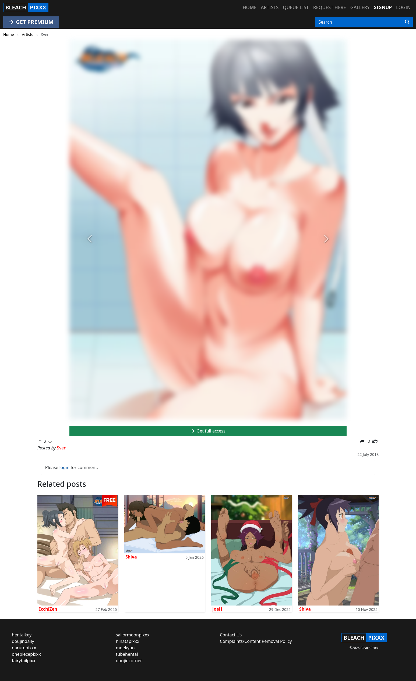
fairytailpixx (23, 661)
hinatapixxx (127, 641)
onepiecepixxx (26, 654)
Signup (383, 7)
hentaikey (21, 635)
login (64, 467)
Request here (329, 7)
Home (249, 7)
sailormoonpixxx (133, 635)
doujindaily (23, 641)
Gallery (360, 7)
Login (403, 7)
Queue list (296, 7)
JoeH (217, 609)
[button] (90, 239)
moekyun (125, 648)
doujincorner (129, 661)
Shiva (131, 557)
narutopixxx (24, 648)
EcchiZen (47, 609)
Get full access (208, 431)
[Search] (407, 22)
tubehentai (127, 654)
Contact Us (231, 635)
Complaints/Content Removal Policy (256, 641)
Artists (269, 7)
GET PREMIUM (31, 22)
